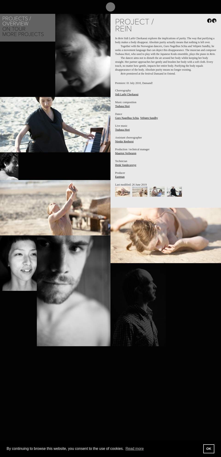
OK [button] (208, 449)
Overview (15, 23)
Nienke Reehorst (124, 141)
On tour (14, 29)
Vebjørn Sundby (149, 118)
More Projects (23, 34)
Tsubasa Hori (122, 106)
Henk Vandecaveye (125, 165)
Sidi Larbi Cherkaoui (126, 94)
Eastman (120, 176)
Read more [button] (134, 449)
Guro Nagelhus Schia (127, 118)
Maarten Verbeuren (125, 153)
